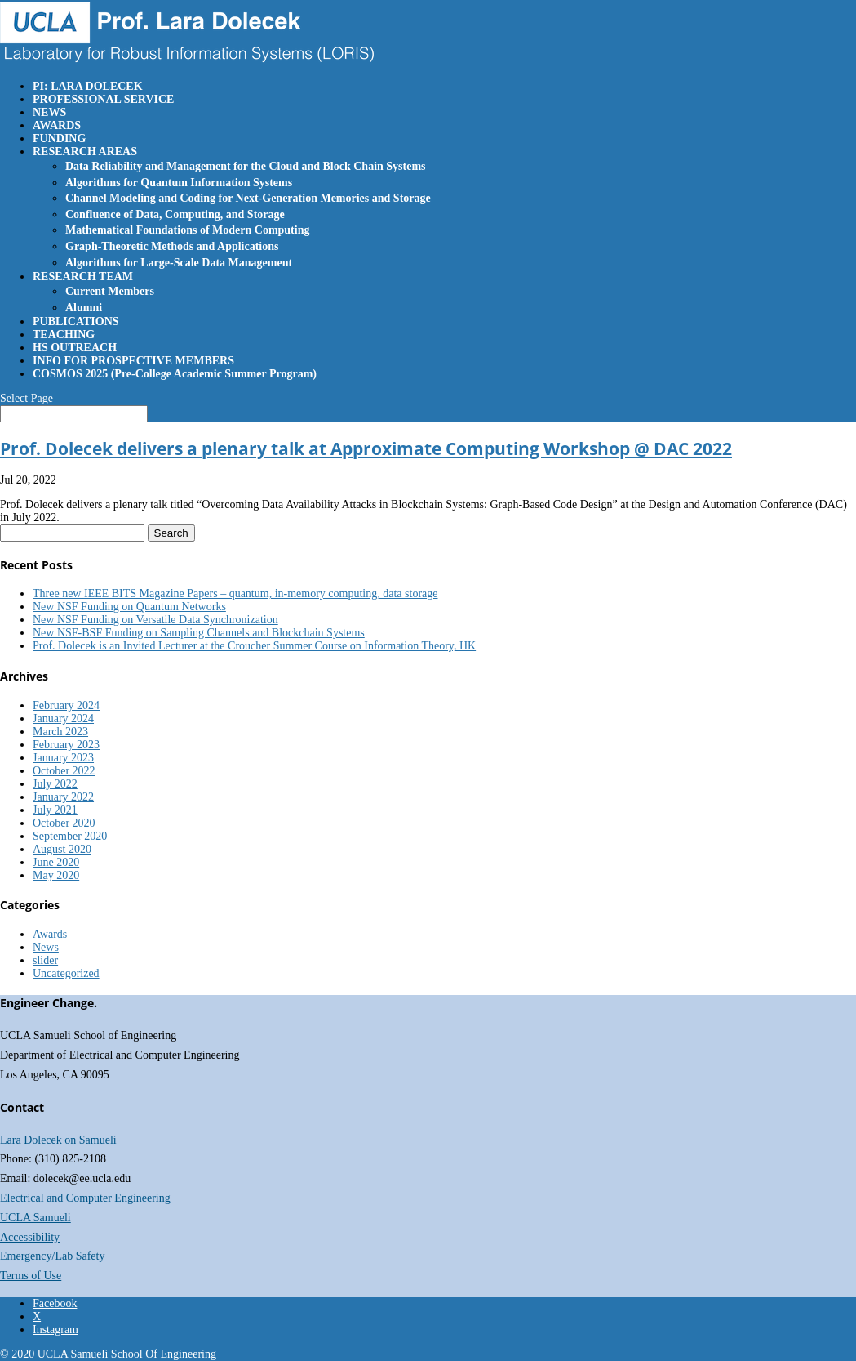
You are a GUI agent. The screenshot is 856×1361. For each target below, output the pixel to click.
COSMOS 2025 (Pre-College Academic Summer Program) (175, 374)
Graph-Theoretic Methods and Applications (172, 246)
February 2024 (66, 705)
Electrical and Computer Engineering (85, 1198)
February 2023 (66, 745)
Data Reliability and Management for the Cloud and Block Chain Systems (245, 166)
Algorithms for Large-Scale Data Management (178, 263)
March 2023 (60, 731)
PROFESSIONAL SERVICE (103, 99)
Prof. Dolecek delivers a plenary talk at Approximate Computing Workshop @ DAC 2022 (366, 448)
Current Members (109, 291)
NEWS (49, 112)
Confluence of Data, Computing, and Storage (175, 214)
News (46, 947)
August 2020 (62, 849)
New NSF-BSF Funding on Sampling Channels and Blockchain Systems (199, 633)
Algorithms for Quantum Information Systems (178, 182)
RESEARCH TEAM (83, 276)
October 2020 (64, 823)
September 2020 (70, 836)
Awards (50, 934)
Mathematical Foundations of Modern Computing (187, 230)
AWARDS (57, 125)
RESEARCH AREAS (85, 151)
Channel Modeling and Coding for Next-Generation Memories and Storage (248, 198)
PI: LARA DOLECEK (88, 86)
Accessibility (30, 1237)
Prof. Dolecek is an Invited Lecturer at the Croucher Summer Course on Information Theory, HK (254, 646)
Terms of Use (30, 1276)
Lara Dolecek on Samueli (58, 1140)
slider (45, 960)
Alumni (83, 307)
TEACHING (64, 334)
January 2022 (63, 797)
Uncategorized (66, 973)
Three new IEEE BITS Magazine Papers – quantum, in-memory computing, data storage (235, 593)
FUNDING (59, 138)
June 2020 (56, 862)
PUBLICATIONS (76, 321)
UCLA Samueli (35, 1218)
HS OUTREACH (75, 347)
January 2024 (63, 718)
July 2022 (55, 784)
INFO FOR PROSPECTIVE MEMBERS (133, 361)
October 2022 (64, 771)
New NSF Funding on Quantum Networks (129, 606)
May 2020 (56, 875)
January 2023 (63, 758)
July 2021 (55, 810)
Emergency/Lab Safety (52, 1256)
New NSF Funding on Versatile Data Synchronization (155, 620)
